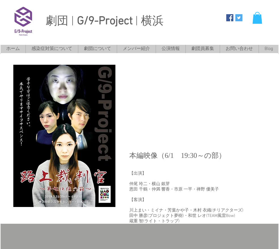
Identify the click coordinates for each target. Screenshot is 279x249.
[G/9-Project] (229, 17)
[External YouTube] (197, 104)
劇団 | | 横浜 (105, 21)
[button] (257, 18)
